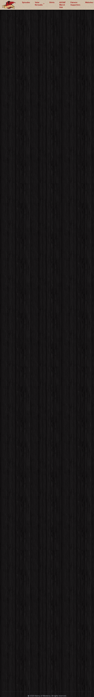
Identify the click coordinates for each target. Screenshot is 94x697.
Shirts (51, 2)
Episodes (26, 2)
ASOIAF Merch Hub (62, 4)
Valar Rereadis (39, 3)
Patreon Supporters (75, 3)
